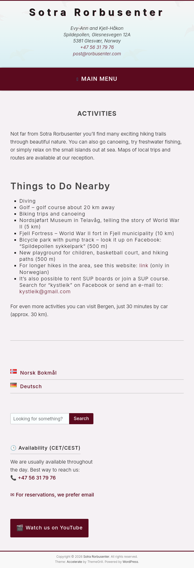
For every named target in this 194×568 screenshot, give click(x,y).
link (143, 265)
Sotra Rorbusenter (97, 12)
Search (81, 418)
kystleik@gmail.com (45, 291)
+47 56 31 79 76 (97, 47)
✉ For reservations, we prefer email (52, 495)
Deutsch (26, 386)
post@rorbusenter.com (97, 53)
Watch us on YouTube (54, 528)
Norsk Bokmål (33, 373)
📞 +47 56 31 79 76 (33, 478)
